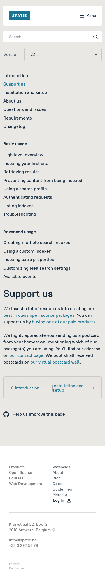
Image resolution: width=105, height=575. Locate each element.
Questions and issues (24, 109)
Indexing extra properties (28, 259)
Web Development (25, 483)
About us (12, 101)
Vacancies (61, 466)
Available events (19, 276)
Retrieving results (21, 171)
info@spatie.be (23, 539)
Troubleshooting (19, 214)
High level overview (23, 154)
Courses (16, 478)
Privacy (14, 564)
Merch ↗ (60, 494)
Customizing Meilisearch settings (37, 268)
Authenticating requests (27, 197)
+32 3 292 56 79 (23, 545)
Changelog (14, 126)
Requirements (17, 118)
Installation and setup (25, 92)
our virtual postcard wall (55, 362)
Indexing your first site (25, 163)
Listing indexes (18, 205)
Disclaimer (17, 568)
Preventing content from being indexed (42, 180)
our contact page (26, 355)
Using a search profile (25, 188)
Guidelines (62, 489)
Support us (14, 84)
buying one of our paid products (63, 322)
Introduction (15, 75)
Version (11, 54)
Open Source (20, 472)
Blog (57, 478)
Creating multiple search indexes (36, 242)
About (58, 472)
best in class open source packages (38, 315)
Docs (57, 483)
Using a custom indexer (27, 251)
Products (17, 466)
